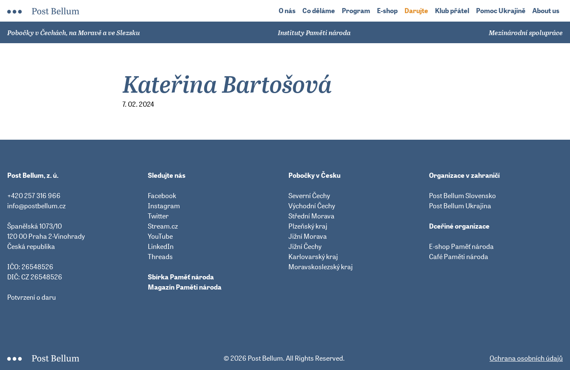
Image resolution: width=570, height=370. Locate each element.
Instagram (164, 205)
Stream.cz (163, 226)
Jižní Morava (307, 236)
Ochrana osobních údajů (526, 358)
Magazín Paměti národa (184, 287)
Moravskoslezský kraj (320, 266)
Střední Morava (311, 216)
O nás (287, 11)
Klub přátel (452, 11)
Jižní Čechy (304, 246)
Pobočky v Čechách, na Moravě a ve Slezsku (73, 33)
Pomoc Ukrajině (501, 11)
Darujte (416, 11)
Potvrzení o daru (31, 297)
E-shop (387, 11)
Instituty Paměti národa (314, 33)
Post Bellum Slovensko (462, 195)
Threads (160, 256)
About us (545, 11)
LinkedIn (161, 246)
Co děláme (318, 11)
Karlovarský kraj (313, 256)
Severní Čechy (309, 195)
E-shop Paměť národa (461, 246)
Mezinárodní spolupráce (526, 33)
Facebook (162, 195)
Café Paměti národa (458, 256)
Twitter (158, 216)
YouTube (160, 236)
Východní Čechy (311, 205)
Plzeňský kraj (307, 226)
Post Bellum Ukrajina (460, 205)
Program (356, 11)
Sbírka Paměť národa (181, 277)
